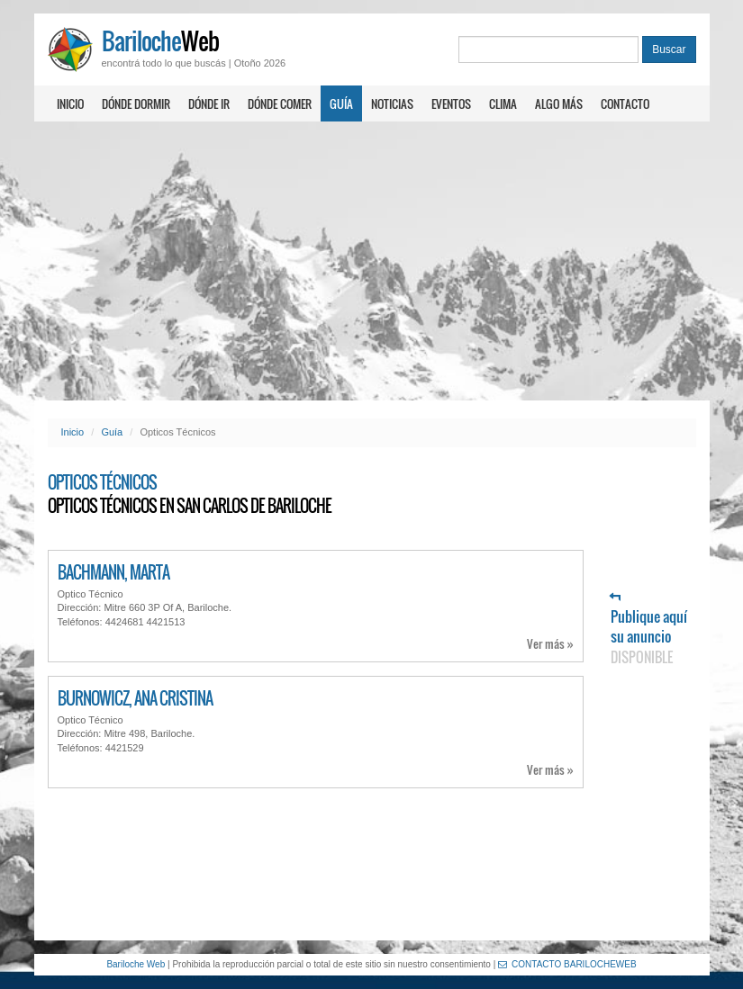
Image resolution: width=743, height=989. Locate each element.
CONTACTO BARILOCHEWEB (567, 964)
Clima (503, 103)
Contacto (625, 103)
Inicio (70, 103)
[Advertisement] (371, 261)
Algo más (559, 103)
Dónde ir (209, 103)
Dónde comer (280, 103)
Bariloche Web (135, 964)
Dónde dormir (136, 103)
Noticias (392, 103)
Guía (341, 103)
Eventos (451, 103)
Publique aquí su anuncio (649, 629)
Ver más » (550, 643)
